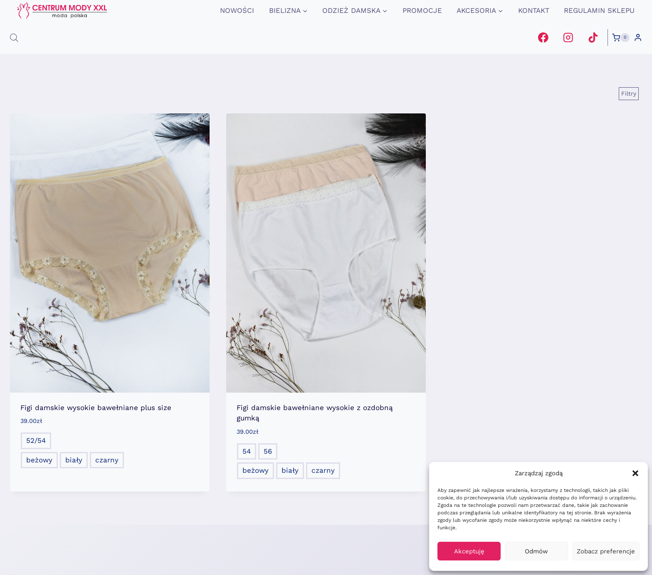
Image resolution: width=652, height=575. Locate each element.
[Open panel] (629, 93)
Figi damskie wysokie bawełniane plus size (95, 407)
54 (246, 451)
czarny (107, 460)
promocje (422, 10)
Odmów (536, 551)
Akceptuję (469, 551)
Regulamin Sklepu (599, 10)
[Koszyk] (621, 37)
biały (73, 460)
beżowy (39, 460)
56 (268, 451)
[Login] (638, 37)
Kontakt (533, 10)
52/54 (36, 440)
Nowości (237, 10)
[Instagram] (568, 37)
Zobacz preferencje (606, 551)
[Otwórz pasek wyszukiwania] (14, 38)
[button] (635, 473)
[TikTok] (593, 37)
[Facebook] (543, 37)
